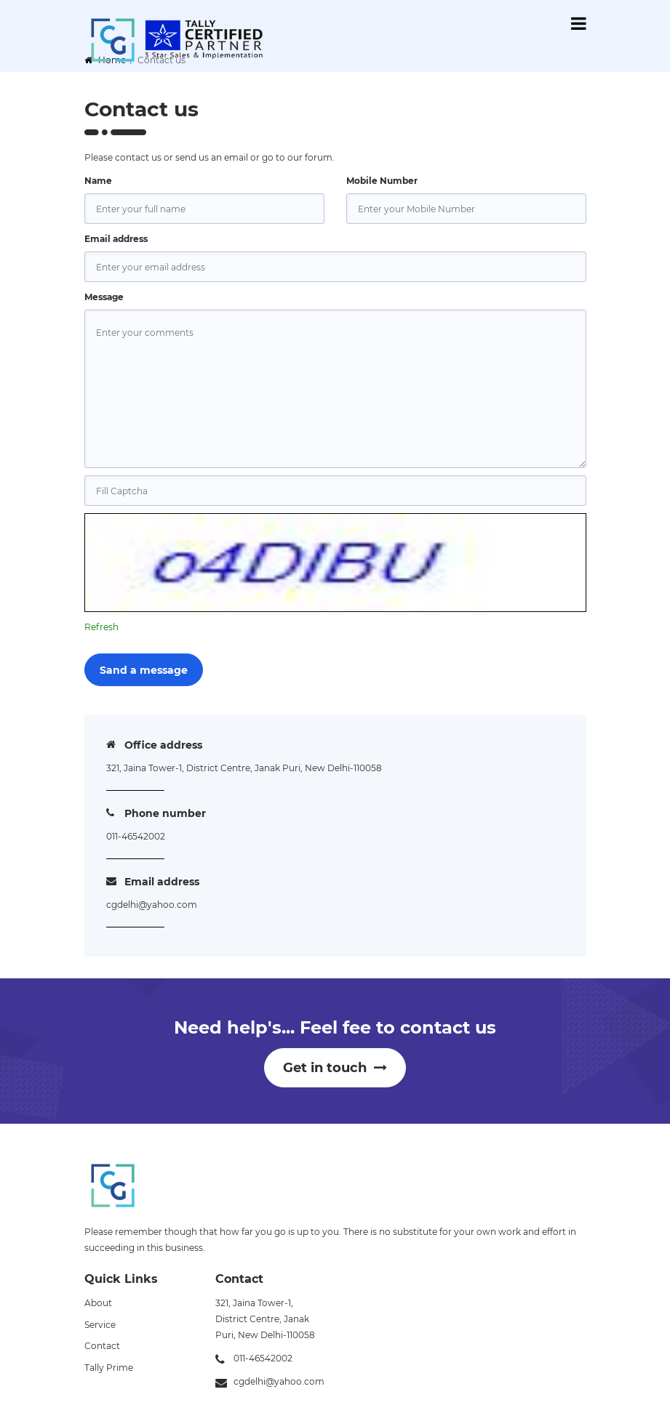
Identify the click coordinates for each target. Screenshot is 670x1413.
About (98, 1302)
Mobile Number (382, 180)
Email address (116, 238)
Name (98, 180)
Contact (102, 1345)
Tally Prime (108, 1367)
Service (100, 1324)
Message (104, 296)
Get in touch (335, 1068)
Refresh (101, 626)
